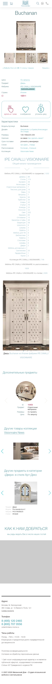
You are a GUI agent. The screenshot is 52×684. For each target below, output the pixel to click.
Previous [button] (2, 451)
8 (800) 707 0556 (12, 624)
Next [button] (46, 400)
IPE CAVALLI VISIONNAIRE (30, 87)
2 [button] (27, 351)
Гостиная (24, 148)
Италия (23, 92)
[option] (26, 321)
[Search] (38, 3)
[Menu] (5, 3)
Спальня (32, 148)
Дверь (22, 83)
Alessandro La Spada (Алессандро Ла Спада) (34, 131)
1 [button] (23, 351)
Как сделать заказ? (36, 138)
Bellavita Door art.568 (11, 68)
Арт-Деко (24, 145)
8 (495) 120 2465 (12, 621)
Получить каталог (28, 89)
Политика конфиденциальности (15, 651)
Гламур (32, 145)
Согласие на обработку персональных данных (20, 654)
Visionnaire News (27, 151)
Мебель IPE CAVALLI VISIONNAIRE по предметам (27, 174)
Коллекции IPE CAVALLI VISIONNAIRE (27, 260)
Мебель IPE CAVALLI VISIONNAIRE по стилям (27, 273)
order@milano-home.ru (10, 627)
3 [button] (31, 351)
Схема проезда (8, 611)
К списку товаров (27, 68)
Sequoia (45, 68)
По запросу (25, 80)
